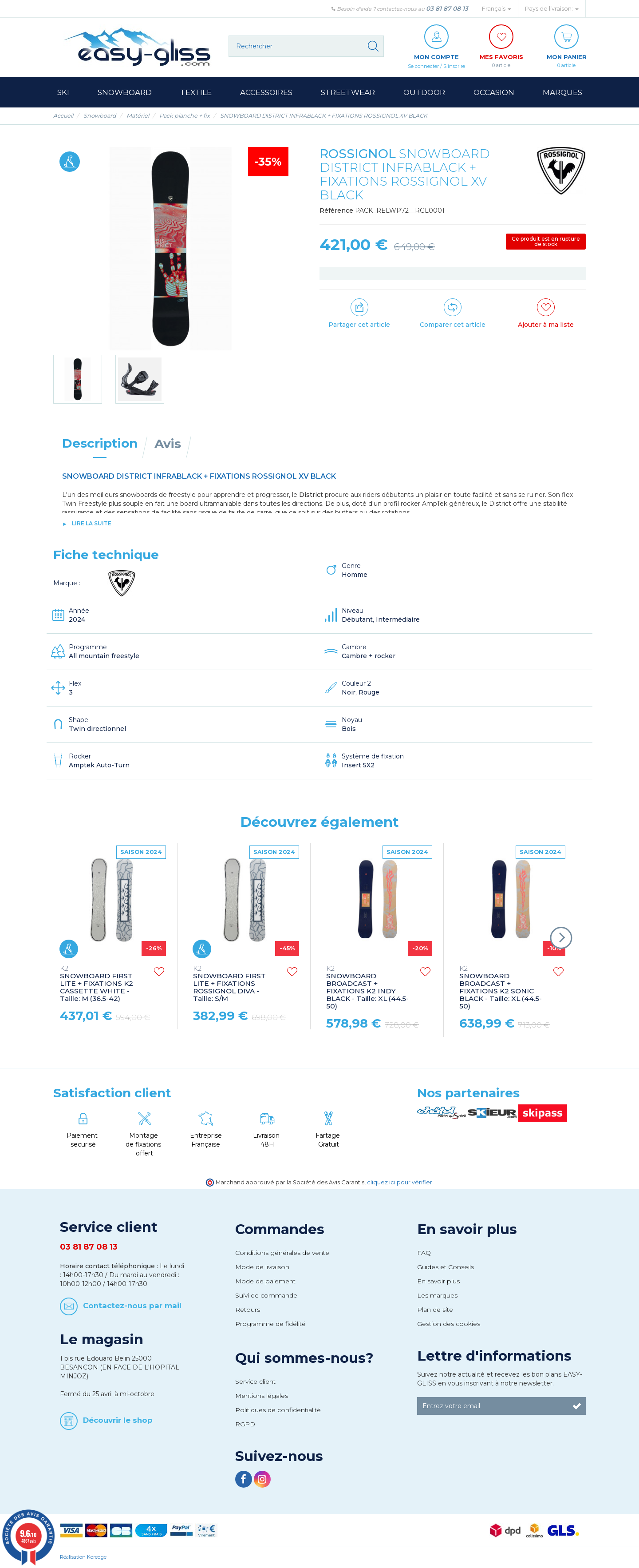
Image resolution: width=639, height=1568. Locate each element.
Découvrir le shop (118, 1420)
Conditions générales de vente (282, 1253)
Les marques (437, 1296)
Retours (247, 1310)
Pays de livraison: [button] (552, 8)
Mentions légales (261, 1396)
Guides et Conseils (445, 1267)
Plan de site (435, 1310)
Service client (255, 1382)
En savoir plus (467, 1229)
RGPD (245, 1425)
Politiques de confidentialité (278, 1410)
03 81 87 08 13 (447, 8)
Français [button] (496, 8)
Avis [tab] (167, 444)
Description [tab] (100, 443)
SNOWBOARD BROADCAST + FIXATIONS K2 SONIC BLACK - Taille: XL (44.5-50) (500, 988)
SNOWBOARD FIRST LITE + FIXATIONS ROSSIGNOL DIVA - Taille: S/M (229, 984)
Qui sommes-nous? (304, 1358)
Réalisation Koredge (83, 1557)
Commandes (279, 1229)
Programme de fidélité (270, 1324)
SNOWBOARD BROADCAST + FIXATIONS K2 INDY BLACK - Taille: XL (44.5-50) (367, 988)
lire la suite (91, 523)
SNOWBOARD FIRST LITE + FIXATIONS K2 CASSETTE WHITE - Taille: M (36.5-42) (96, 984)
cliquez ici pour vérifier (399, 1182)
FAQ (424, 1253)
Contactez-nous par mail (132, 1306)
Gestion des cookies (448, 1324)
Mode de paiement (265, 1282)
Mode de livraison (262, 1267)
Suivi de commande (266, 1296)
